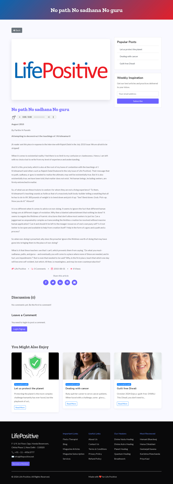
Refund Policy (95, 458)
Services (67, 458)
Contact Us (94, 444)
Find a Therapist (70, 439)
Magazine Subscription (73, 454)
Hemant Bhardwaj (148, 439)
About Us (93, 439)
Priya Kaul (144, 458)
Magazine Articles (71, 449)
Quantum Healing (122, 454)
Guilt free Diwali (127, 63)
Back (16, 30)
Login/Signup (19, 329)
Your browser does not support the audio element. (36, 117)
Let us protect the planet (131, 49)
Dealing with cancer (129, 56)
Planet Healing (121, 449)
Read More (20, 407)
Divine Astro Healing (124, 444)
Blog (65, 444)
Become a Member (20, 464)
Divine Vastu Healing (124, 439)
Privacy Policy (95, 454)
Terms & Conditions (98, 449)
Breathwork (119, 458)
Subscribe (138, 101)
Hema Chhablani (147, 444)
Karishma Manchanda (150, 454)
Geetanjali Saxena (148, 449)
